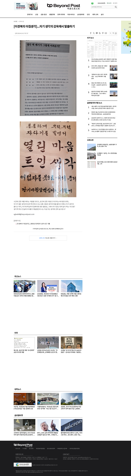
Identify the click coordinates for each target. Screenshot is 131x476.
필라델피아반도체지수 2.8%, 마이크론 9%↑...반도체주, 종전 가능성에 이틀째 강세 (71, 434)
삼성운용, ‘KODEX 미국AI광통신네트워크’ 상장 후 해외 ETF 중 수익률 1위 (47, 295)
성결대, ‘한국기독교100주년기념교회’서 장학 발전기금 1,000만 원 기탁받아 (71, 408)
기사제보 (24, 448)
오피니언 (90, 140)
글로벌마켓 (80, 14)
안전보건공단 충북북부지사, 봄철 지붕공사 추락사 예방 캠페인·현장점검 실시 (24, 295)
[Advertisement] (48, 257)
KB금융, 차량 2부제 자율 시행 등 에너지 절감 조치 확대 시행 (71, 295)
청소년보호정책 (51, 448)
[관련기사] (17, 221)
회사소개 (109, 3)
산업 (36, 14)
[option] (26, 6)
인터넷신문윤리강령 (75, 448)
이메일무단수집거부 (62, 448)
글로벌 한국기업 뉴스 (94, 103)
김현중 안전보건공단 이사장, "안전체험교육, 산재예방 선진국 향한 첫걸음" (47, 351)
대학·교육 (95, 14)
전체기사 (30, 14)
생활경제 (52, 14)
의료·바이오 (71, 14)
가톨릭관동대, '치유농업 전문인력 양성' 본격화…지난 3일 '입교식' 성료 (48, 408)
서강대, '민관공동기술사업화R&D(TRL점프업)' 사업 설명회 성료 (24, 408)
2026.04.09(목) (101, 3)
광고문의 (115, 3)
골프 (102, 14)
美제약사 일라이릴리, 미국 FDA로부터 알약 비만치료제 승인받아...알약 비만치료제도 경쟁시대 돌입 (24, 434)
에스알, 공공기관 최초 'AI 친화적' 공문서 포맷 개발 (24, 351)
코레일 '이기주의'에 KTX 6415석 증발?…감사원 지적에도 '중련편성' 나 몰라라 (71, 351)
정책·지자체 (61, 14)
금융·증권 (44, 14)
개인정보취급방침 (40, 448)
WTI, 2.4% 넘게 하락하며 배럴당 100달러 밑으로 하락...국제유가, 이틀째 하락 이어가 (47, 434)
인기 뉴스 (90, 38)
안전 (88, 14)
